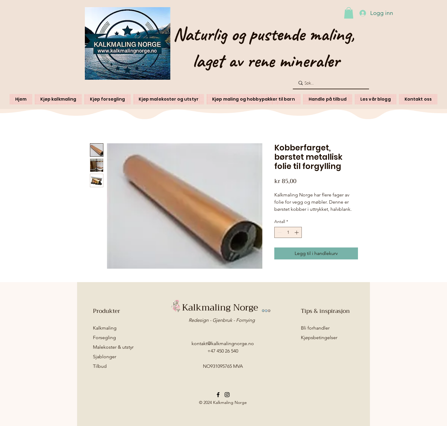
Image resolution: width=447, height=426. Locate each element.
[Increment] (297, 232)
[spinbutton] (288, 232)
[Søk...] (330, 83)
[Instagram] (227, 394)
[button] (348, 13)
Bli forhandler (315, 328)
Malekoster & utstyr (113, 347)
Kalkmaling (105, 328)
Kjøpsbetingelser (319, 337)
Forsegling (104, 337)
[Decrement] (279, 232)
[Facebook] (218, 394)
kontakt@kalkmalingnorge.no (223, 343)
